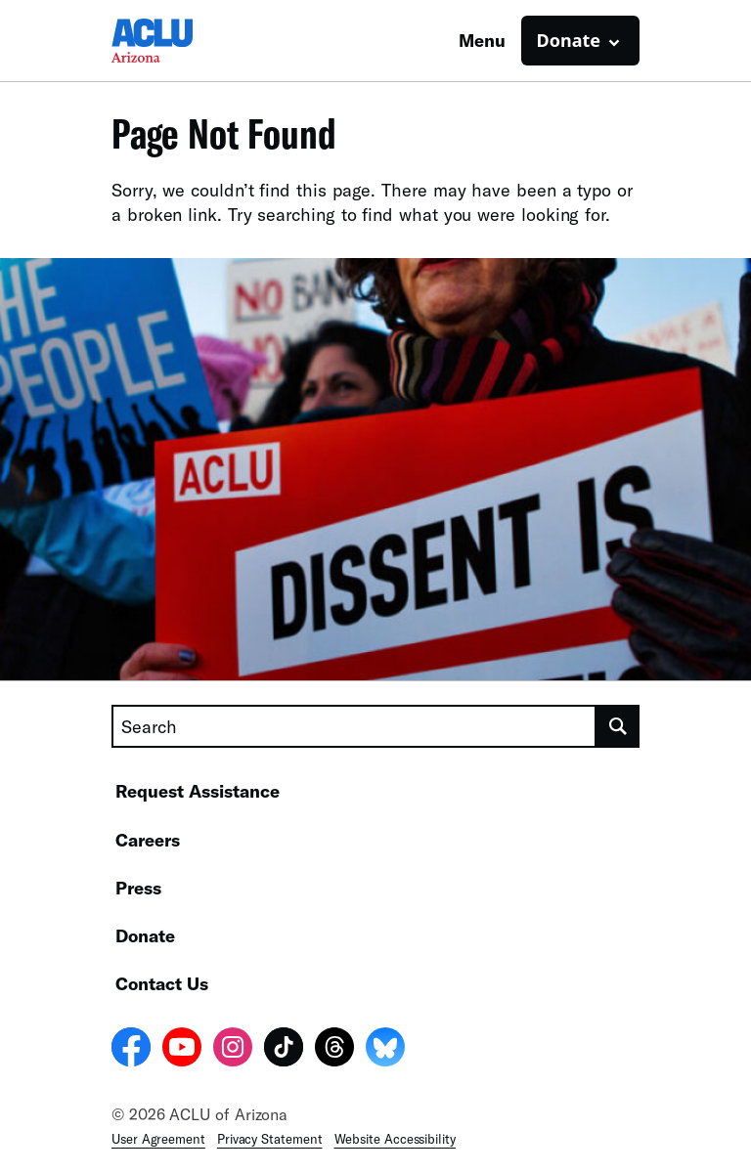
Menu (482, 40)
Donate (145, 935)
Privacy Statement (270, 1139)
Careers (147, 839)
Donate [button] (568, 40)
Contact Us (161, 983)
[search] (618, 726)
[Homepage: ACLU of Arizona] (179, 41)
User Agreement (158, 1139)
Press (138, 887)
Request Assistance (197, 791)
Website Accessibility (395, 1139)
